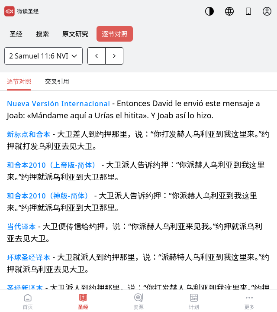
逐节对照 (115, 33)
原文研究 (75, 33)
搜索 (42, 33)
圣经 (16, 33)
